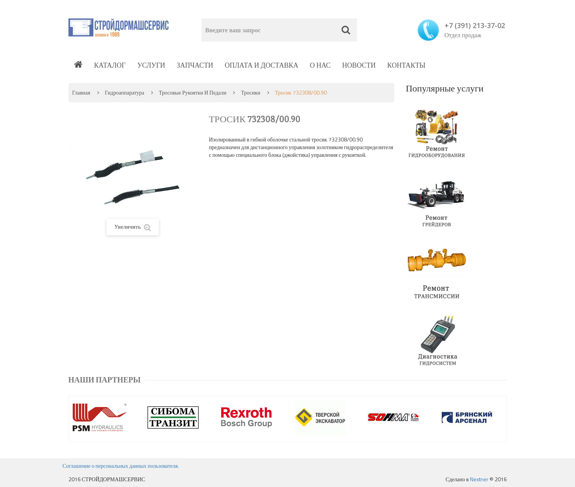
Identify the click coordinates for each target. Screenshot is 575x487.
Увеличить (132, 227)
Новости (359, 65)
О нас (320, 65)
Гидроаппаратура (124, 92)
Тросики (250, 92)
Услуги (151, 65)
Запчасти (195, 65)
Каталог (110, 65)
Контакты (406, 65)
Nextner (479, 479)
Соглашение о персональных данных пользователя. (121, 466)
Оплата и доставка (261, 65)
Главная (81, 92)
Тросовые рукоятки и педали (192, 92)
